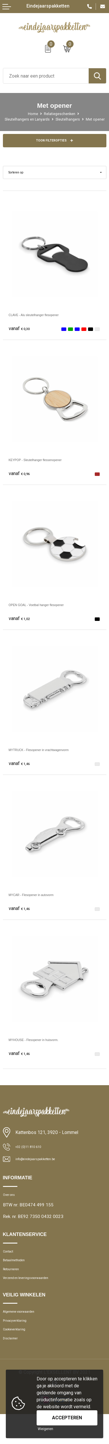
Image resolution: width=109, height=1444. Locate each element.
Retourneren (15, 1286)
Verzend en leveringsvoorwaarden (35, 1297)
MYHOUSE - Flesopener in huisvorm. (47, 1046)
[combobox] (46, 75)
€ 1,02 (21, 625)
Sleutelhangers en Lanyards (34, 119)
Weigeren (45, 1429)
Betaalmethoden (19, 1274)
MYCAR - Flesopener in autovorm (43, 901)
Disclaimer (13, 1366)
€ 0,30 (21, 335)
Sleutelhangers (81, 119)
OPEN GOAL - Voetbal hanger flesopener (51, 611)
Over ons (11, 1204)
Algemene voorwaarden (26, 1333)
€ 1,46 (21, 770)
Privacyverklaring (19, 1344)
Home (30, 113)
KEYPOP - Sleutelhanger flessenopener (49, 466)
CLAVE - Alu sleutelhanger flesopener (47, 321)
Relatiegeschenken (60, 113)
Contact (10, 1263)
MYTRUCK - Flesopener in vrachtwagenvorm (55, 756)
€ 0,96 (21, 480)
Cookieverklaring (18, 1355)
